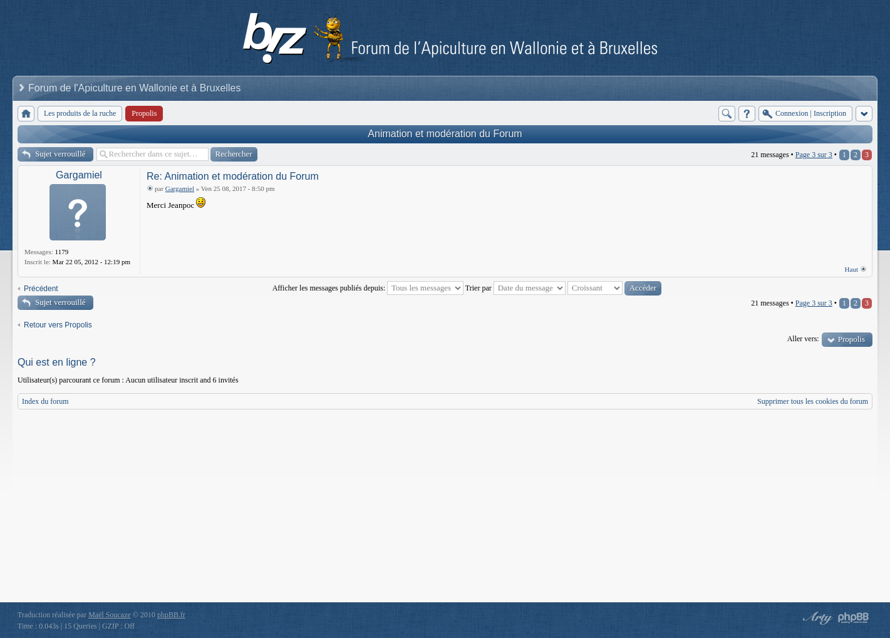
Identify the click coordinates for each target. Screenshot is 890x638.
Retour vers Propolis (58, 325)
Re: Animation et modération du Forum (233, 176)
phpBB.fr (171, 614)
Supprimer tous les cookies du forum (812, 401)
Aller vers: (803, 338)
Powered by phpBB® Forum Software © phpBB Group (853, 618)
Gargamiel (79, 175)
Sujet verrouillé (60, 153)
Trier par (515, 288)
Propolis (851, 339)
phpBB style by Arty (816, 618)
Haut (851, 269)
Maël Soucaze (109, 614)
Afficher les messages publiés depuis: (367, 288)
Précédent (41, 288)
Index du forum (45, 401)
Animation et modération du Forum (445, 133)
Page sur (813, 154)
